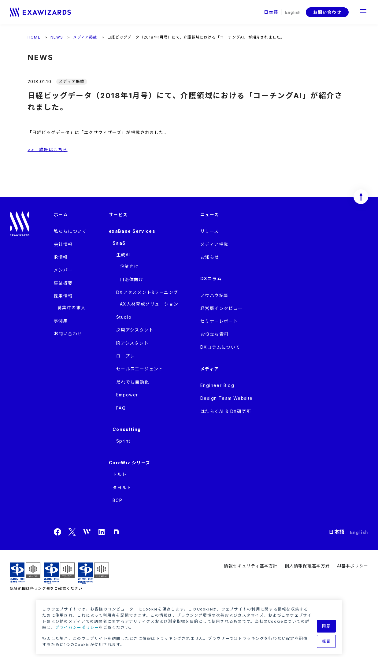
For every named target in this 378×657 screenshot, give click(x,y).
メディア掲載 (214, 244)
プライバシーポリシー (77, 627)
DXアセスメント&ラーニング (147, 292)
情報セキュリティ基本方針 (250, 565)
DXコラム (211, 278)
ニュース (209, 214)
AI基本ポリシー (352, 565)
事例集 (61, 320)
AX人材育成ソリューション (149, 303)
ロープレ (125, 355)
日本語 (271, 12)
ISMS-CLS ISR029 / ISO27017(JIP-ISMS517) (59, 573)
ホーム (61, 214)
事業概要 (63, 283)
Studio (124, 317)
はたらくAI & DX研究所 (225, 411)
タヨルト (122, 487)
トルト (120, 474)
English (293, 12)
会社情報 (63, 244)
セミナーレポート (219, 321)
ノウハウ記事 (214, 295)
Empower (127, 394)
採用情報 (63, 296)
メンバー (63, 270)
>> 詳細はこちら (48, 149)
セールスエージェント (139, 368)
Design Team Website (226, 398)
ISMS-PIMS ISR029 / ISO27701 (93, 573)
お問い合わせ (327, 12)
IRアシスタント (132, 343)
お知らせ (209, 257)
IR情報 (61, 257)
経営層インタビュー (221, 308)
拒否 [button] (326, 641)
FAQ (121, 407)
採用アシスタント (135, 329)
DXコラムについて (220, 347)
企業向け (129, 266)
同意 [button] (326, 626)
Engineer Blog (217, 385)
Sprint (123, 441)
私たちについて (70, 231)
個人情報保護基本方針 (307, 565)
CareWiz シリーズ (129, 462)
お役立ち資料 (214, 334)
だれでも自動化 (132, 381)
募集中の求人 (71, 307)
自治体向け (131, 279)
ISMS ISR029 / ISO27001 (25, 573)
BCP (117, 500)
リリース (209, 231)
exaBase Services (132, 231)
